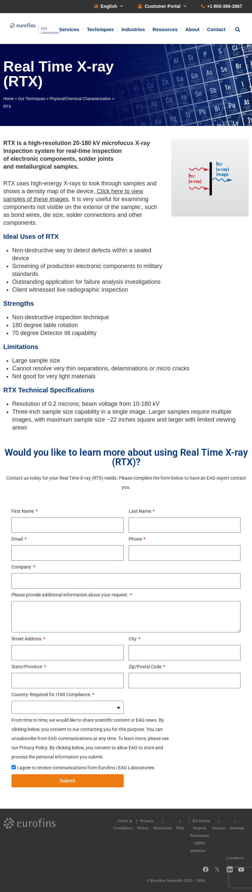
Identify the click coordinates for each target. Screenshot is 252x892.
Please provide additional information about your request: (70, 594)
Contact (216, 29)
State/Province (27, 666)
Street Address (26, 638)
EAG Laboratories (34, 28)
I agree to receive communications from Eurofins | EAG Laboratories (85, 767)
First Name (23, 511)
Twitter (219, 871)
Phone (136, 539)
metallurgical (33, 166)
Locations (235, 858)
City (133, 638)
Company (21, 567)
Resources (165, 29)
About (192, 29)
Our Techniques (31, 98)
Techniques (100, 29)
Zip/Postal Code (145, 666)
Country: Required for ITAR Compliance (51, 694)
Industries (133, 29)
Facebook (206, 871)
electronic (24, 159)
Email (17, 539)
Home (8, 98)
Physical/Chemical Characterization (80, 98)
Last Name (140, 511)
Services (69, 29)
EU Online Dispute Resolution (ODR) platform (200, 836)
